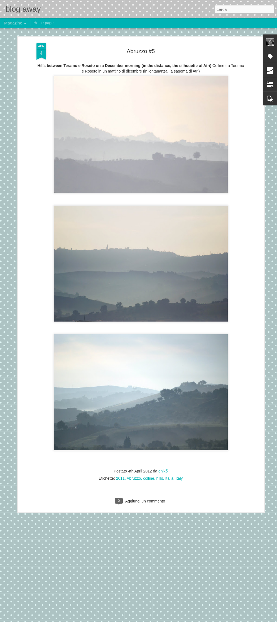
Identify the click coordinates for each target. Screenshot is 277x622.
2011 (120, 478)
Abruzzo (134, 478)
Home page (43, 23)
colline (148, 478)
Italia (169, 478)
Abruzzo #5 (141, 50)
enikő (163, 470)
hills (159, 478)
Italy (179, 478)
